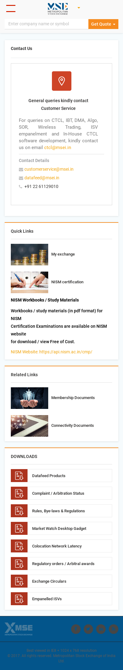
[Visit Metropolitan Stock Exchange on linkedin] (101, 629)
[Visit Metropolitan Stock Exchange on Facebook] (76, 629)
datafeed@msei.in (41, 177)
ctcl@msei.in (57, 147)
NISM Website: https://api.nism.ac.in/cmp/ (51, 351)
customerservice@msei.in (49, 169)
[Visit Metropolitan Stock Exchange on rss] (113, 629)
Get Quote (103, 24)
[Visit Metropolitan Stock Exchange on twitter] (89, 629)
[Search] (47, 24)
